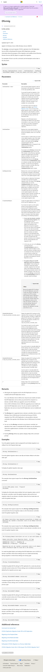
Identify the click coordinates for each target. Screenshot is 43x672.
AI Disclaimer (6, 663)
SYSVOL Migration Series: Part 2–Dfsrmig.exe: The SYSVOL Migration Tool (20, 647)
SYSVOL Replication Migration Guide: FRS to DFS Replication (17, 631)
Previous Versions (14, 663)
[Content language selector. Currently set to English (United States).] (9, 660)
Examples (5, 37)
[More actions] (40, 17)
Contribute (27, 663)
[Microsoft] (21, 2)
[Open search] (36, 2)
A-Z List (20, 16)
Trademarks (26, 665)
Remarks (5, 35)
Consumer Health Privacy (8, 665)
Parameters (5, 33)
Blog (21, 663)
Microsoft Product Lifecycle (10, 8)
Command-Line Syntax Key (8, 628)
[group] (21, 71)
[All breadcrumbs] (3, 17)
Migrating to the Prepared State (9, 634)
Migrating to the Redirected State (10, 637)
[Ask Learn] (37, 17)
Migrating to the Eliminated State (10, 641)
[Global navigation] (1, 2)
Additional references (7, 39)
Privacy (32, 663)
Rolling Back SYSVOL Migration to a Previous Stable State (16, 644)
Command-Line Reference (11, 16)
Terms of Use (20, 665)
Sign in (40, 2)
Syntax (4, 31)
